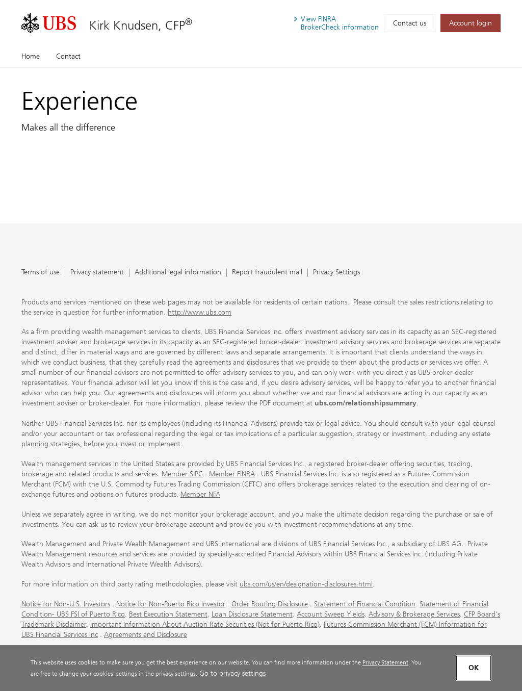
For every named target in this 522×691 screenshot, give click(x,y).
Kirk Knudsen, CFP (140, 25)
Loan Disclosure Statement (252, 614)
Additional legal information (178, 272)
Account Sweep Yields (330, 614)
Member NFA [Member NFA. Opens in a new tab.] (200, 494)
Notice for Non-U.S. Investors (65, 604)
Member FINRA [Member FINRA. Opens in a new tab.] (232, 474)
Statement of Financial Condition (364, 604)
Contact (68, 56)
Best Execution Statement (168, 614)
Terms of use (40, 272)
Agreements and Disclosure (145, 634)
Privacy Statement (385, 662)
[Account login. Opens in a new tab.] (470, 23)
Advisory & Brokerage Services (414, 614)
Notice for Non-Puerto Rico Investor (170, 604)
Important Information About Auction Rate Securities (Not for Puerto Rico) (205, 624)
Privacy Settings (336, 272)
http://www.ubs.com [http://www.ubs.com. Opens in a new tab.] (199, 312)
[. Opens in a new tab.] (48, 23)
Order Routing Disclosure (269, 604)
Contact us (409, 23)
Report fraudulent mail (267, 272)
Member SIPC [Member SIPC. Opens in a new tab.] (182, 474)
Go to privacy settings (232, 673)
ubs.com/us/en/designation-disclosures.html (306, 584)
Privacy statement (97, 272)
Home (30, 56)
